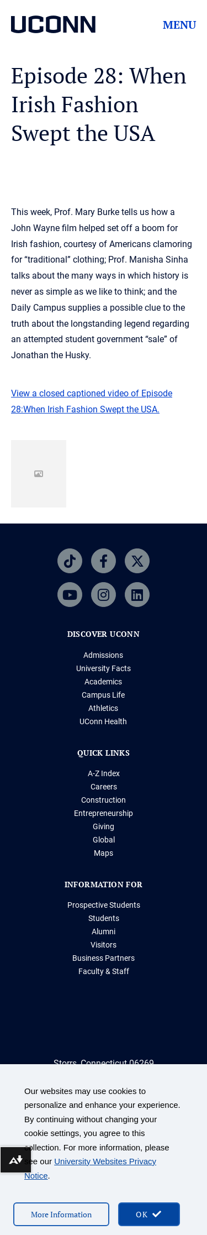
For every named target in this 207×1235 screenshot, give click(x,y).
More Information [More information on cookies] (61, 1214)
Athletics (103, 708)
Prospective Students (103, 905)
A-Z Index (104, 773)
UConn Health (103, 721)
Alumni (103, 931)
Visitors (103, 944)
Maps (103, 853)
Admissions (103, 655)
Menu (179, 24)
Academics (103, 681)
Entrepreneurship (103, 813)
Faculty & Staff (103, 971)
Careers (104, 786)
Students (103, 918)
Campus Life (103, 694)
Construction (103, 800)
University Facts (103, 668)
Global (104, 839)
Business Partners (103, 958)
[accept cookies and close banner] (149, 1214)
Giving (103, 826)
